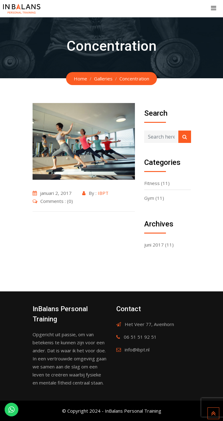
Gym (149, 198)
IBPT (103, 193)
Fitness (152, 183)
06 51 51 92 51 (140, 337)
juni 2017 (154, 245)
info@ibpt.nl (137, 349)
